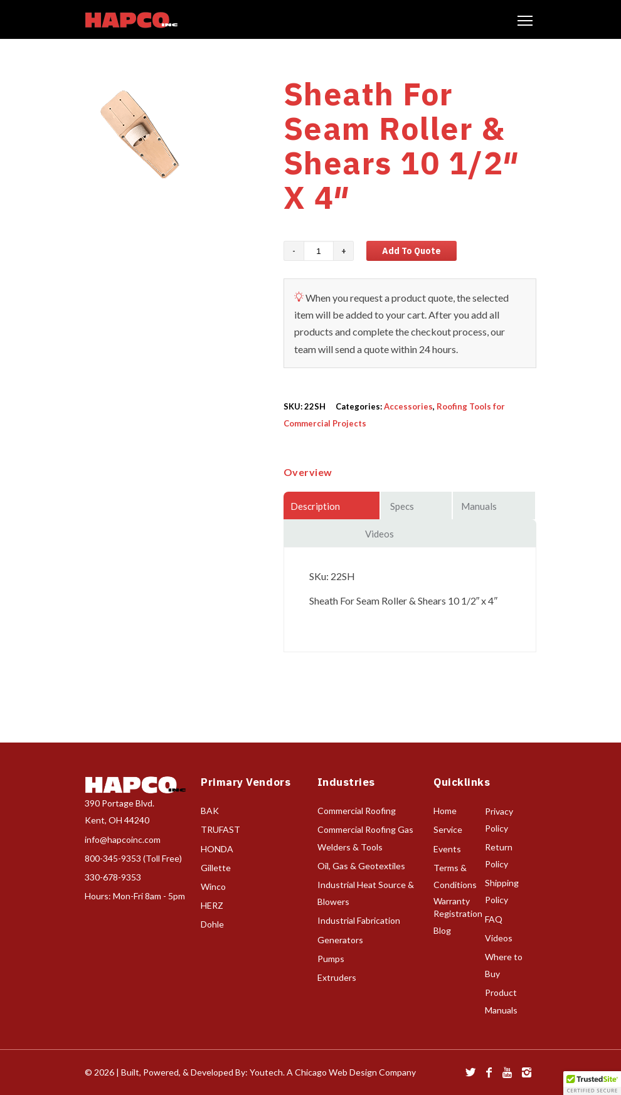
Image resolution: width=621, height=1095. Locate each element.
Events (447, 849)
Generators (340, 939)
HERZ (212, 905)
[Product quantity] (319, 251)
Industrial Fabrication (358, 920)
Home (445, 810)
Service (447, 829)
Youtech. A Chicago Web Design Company (333, 1072)
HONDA (217, 849)
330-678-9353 (113, 877)
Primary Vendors (245, 782)
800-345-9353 (113, 858)
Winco (213, 886)
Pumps (330, 958)
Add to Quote (411, 251)
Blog (442, 930)
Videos (498, 938)
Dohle (212, 924)
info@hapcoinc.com (123, 839)
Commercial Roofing (356, 810)
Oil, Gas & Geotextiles (361, 865)
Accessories (408, 406)
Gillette (216, 867)
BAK (210, 810)
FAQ (493, 919)
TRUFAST (220, 829)
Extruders (336, 977)
